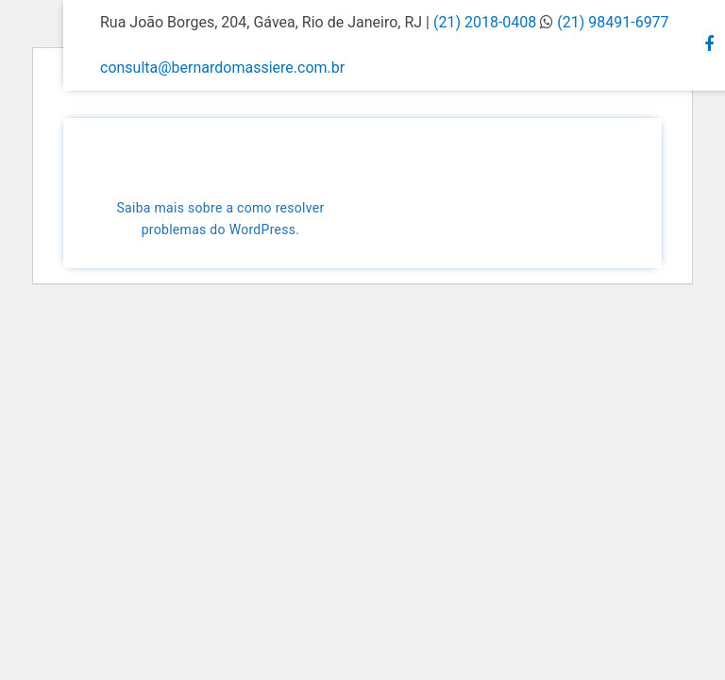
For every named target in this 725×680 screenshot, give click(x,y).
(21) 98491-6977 (612, 22)
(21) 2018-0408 (486, 22)
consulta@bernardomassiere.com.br (222, 67)
